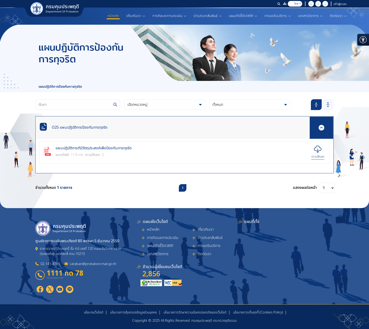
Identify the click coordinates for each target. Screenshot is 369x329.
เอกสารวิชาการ (310, 16)
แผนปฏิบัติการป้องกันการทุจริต (60, 86)
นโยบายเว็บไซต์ (93, 312)
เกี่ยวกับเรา (135, 16)
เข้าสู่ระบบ (340, 3)
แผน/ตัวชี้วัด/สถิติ (243, 16)
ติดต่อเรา (338, 16)
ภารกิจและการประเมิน (169, 16)
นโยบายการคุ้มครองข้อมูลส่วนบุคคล (133, 312)
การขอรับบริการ (278, 16)
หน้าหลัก (113, 16)
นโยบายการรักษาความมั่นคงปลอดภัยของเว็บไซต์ (195, 312)
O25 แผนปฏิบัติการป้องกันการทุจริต (79, 127)
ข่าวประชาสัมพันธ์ (207, 16)
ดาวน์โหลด (317, 156)
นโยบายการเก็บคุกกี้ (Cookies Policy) (258, 312)
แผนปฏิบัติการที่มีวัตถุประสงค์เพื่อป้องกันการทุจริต (94, 148)
